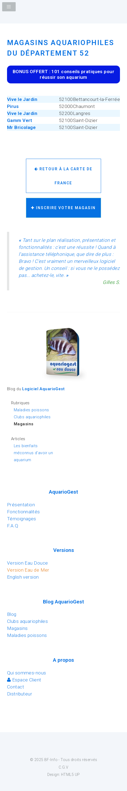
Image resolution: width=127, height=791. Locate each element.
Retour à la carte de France (63, 176)
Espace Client (24, 680)
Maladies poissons (31, 410)
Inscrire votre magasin (63, 208)
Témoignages (21, 518)
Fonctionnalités (23, 511)
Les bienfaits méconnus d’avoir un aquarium (33, 452)
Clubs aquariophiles (32, 417)
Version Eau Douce (27, 563)
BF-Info (51, 760)
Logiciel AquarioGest (43, 388)
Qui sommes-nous (26, 672)
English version (23, 577)
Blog (11, 614)
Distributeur (19, 694)
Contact (15, 687)
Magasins (17, 628)
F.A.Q (12, 525)
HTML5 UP (70, 774)
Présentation (21, 504)
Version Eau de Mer (28, 570)
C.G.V (63, 767)
